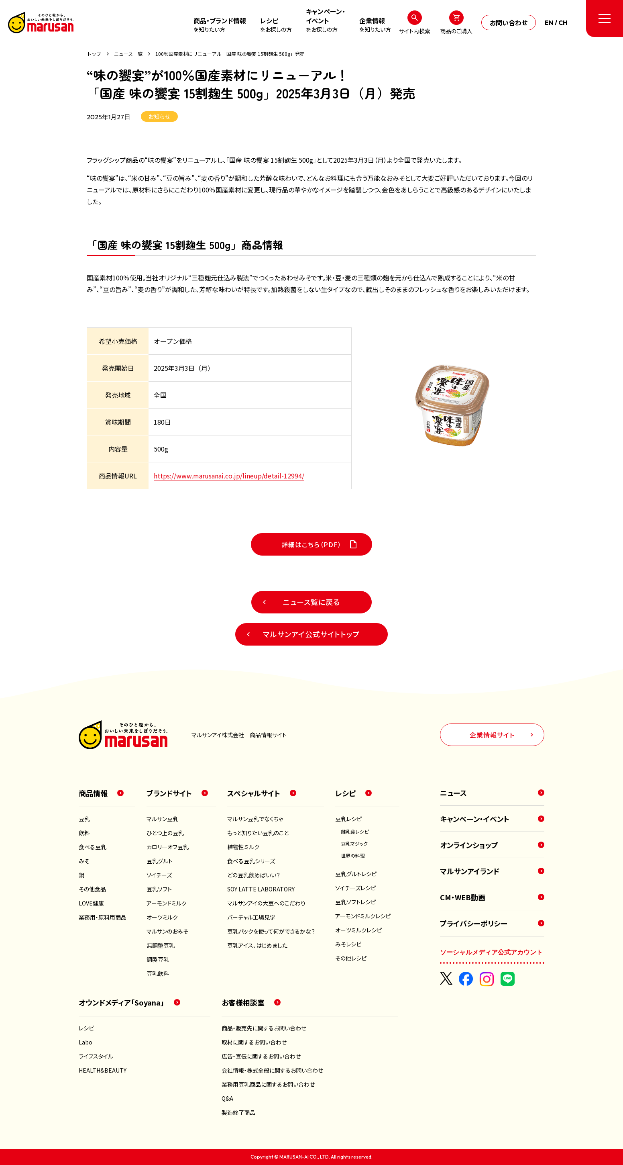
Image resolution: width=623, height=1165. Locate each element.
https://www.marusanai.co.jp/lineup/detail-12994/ (229, 475)
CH (563, 22)
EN (549, 22)
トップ (94, 54)
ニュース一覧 (128, 54)
